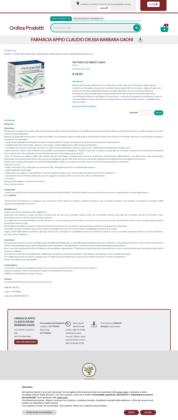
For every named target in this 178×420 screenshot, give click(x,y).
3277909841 (54, 326)
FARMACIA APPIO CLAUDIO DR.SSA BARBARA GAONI (105, 4)
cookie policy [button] (62, 397)
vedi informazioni (26, 342)
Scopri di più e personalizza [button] (39, 412)
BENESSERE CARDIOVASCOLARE (52, 54)
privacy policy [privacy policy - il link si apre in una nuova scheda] (122, 392)
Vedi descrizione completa (84, 106)
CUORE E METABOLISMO (24, 54)
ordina (158, 113)
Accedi (153, 4)
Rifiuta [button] (131, 412)
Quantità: (133, 112)
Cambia (104, 8)
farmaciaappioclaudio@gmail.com (54, 323)
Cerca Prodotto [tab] (61, 18)
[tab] (88, 18)
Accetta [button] (148, 412)
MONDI (7, 54)
